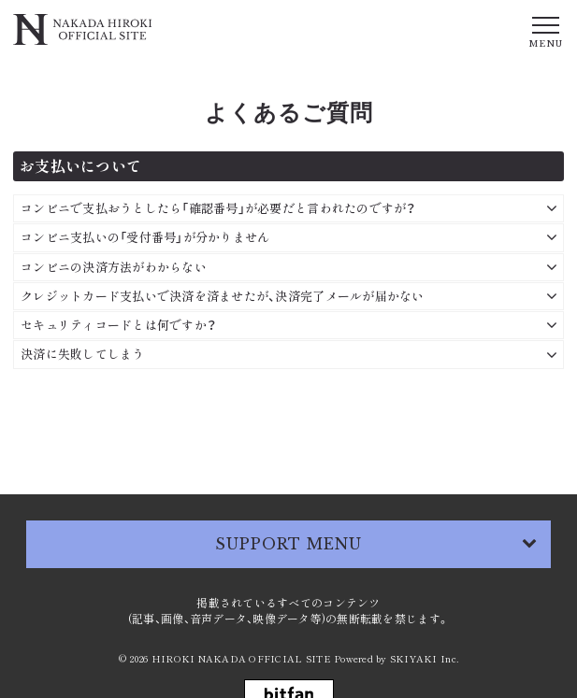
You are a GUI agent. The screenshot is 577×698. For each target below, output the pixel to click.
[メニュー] (545, 30)
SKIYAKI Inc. (424, 658)
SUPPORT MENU (289, 543)
